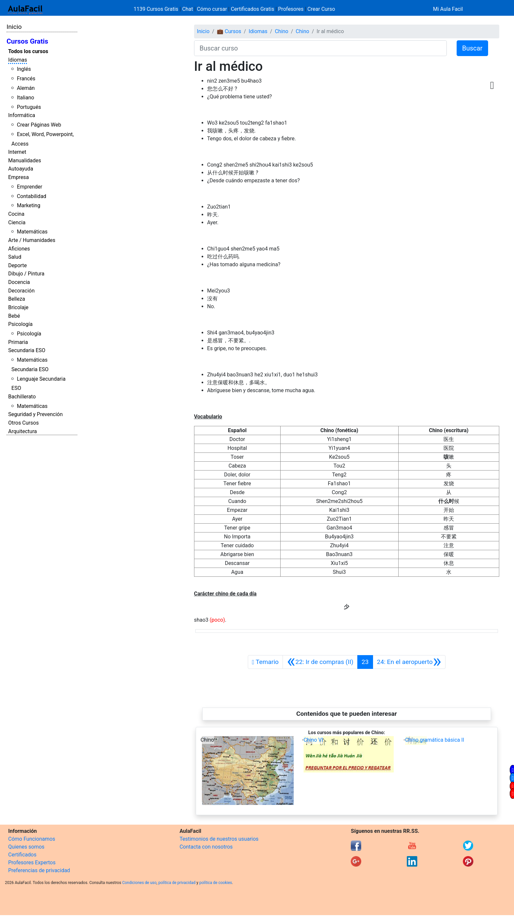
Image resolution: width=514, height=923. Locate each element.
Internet (17, 152)
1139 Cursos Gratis (157, 9)
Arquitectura (22, 431)
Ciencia (17, 222)
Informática (21, 115)
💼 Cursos (229, 31)
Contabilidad (31, 196)
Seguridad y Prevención (35, 414)
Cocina (16, 214)
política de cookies (215, 882)
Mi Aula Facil (448, 9)
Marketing (28, 205)
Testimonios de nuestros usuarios (219, 839)
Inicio (14, 26)
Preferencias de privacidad (39, 870)
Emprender (29, 187)
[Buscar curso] (320, 48)
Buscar (472, 48)
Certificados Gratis (252, 9)
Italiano (25, 97)
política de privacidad (176, 882)
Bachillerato (22, 396)
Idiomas (17, 60)
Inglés (24, 69)
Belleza (16, 299)
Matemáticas (32, 232)
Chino (281, 31)
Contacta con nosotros (206, 847)
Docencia (19, 282)
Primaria (18, 342)
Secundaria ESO (26, 350)
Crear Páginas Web (39, 125)
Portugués (29, 107)
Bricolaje (18, 307)
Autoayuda (20, 169)
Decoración (21, 291)
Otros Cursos (23, 423)
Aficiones (19, 249)
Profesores (291, 9)
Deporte (17, 265)
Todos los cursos (28, 51)
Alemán (25, 88)
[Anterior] (320, 662)
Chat (187, 9)
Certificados (22, 855)
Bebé (14, 316)
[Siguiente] (409, 662)
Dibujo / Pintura (26, 274)
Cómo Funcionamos (31, 839)
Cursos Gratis (27, 41)
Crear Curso (321, 9)
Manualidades (24, 160)
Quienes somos (26, 847)
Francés (26, 78)
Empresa (18, 177)
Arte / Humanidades (31, 240)
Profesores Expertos (31, 862)
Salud (14, 257)
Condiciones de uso (139, 882)
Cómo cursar (212, 9)
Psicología (20, 324)
